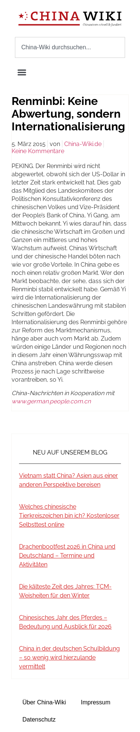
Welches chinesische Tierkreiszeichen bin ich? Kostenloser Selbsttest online (69, 515)
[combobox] (70, 47)
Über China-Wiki (44, 702)
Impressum (95, 702)
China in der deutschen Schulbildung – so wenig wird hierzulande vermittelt (69, 657)
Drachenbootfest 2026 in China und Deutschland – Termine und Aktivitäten (67, 555)
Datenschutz (39, 719)
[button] (22, 72)
